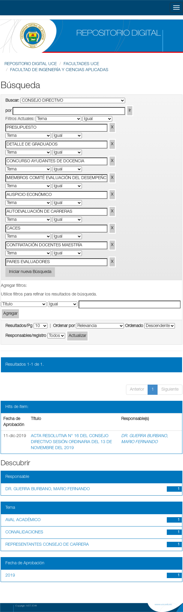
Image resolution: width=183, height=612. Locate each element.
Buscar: (12, 101)
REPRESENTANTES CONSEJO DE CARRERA (47, 545)
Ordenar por (64, 326)
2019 (10, 576)
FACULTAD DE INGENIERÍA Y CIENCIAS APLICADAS (59, 70)
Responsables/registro (25, 336)
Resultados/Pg (18, 326)
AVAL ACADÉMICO (22, 520)
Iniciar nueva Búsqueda (30, 272)
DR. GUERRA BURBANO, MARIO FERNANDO (47, 489)
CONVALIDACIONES (24, 532)
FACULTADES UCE (81, 64)
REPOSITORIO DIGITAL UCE (30, 64)
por (8, 111)
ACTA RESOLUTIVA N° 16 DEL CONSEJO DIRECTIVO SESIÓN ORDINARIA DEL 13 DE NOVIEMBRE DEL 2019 (71, 442)
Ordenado (134, 326)
